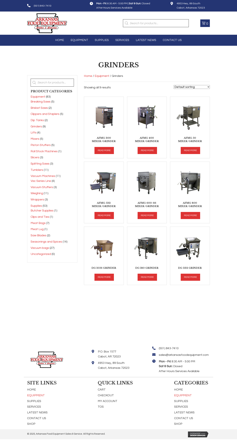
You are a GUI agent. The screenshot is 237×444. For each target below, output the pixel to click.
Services (34, 406)
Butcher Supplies (42, 210)
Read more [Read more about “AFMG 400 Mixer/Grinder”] (147, 150)
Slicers (35, 157)
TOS (101, 406)
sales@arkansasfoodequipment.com (184, 354)
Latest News (37, 412)
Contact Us (36, 418)
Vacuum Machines (43, 176)
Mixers (35, 138)
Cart (102, 389)
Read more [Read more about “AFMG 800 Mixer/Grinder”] (190, 215)
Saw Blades (38, 235)
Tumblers (37, 169)
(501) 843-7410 (42, 5)
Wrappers (37, 199)
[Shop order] (192, 87)
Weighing (37, 193)
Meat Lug (37, 229)
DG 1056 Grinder (104, 267)
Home (88, 76)
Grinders (36, 126)
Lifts (34, 132)
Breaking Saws (41, 101)
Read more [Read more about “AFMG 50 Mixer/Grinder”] (190, 150)
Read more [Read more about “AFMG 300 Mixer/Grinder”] (104, 150)
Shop (31, 423)
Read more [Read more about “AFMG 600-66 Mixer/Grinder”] (147, 215)
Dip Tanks (37, 120)
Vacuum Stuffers (42, 187)
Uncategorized (41, 254)
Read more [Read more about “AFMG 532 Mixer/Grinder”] (104, 215)
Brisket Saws (39, 107)
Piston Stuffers (41, 145)
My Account (107, 401)
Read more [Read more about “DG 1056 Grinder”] (104, 277)
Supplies (36, 205)
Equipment (38, 96)
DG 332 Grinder (190, 267)
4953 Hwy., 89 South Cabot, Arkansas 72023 (113, 365)
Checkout (106, 395)
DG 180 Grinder (146, 267)
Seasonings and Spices (46, 241)
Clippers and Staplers (45, 114)
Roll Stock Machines (44, 151)
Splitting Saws (40, 163)
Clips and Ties (40, 216)
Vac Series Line (41, 181)
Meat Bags (38, 223)
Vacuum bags (40, 247)
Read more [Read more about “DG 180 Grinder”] (147, 277)
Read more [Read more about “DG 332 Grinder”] (190, 277)
